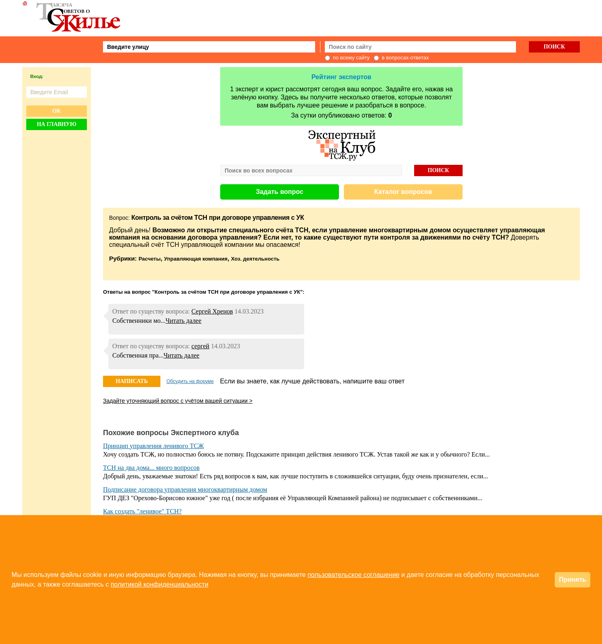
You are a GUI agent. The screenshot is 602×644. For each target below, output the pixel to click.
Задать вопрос (279, 191)
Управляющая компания (195, 259)
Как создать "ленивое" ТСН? (142, 511)
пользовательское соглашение (353, 574)
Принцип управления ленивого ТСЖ (153, 445)
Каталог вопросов (403, 191)
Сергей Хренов (212, 311)
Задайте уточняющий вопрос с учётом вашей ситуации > (178, 401)
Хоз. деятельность (255, 259)
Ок (56, 111)
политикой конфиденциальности (159, 584)
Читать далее (184, 320)
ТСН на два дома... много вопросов (151, 467)
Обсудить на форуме (190, 381)
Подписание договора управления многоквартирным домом (185, 489)
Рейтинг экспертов (341, 77)
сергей (200, 346)
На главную (56, 124)
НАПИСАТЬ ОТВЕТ (131, 382)
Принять (572, 579)
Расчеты (150, 259)
